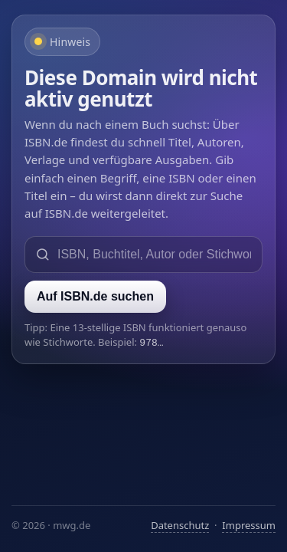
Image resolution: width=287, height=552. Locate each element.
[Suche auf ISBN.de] (154, 254)
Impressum (249, 525)
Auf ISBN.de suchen (95, 296)
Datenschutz (180, 525)
